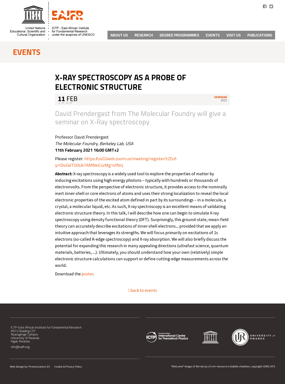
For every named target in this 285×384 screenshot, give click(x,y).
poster (87, 274)
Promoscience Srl (39, 366)
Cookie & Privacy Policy (68, 366)
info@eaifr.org (20, 346)
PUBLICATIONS (259, 35)
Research (144, 35)
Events (213, 35)
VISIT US (233, 35)
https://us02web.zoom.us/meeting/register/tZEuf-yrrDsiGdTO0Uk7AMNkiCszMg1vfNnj (116, 162)
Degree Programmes (179, 35)
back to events (142, 290)
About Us (119, 35)
